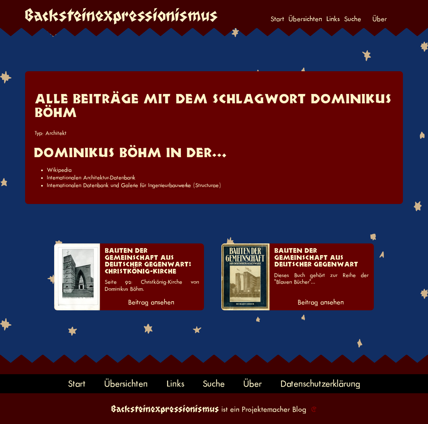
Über (379, 19)
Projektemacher (266, 409)
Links (333, 19)
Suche (352, 19)
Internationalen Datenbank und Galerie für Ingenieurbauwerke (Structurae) (134, 185)
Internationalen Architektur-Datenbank (91, 177)
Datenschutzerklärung (320, 383)
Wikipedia (59, 170)
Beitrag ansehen (151, 302)
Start (277, 19)
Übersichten (305, 19)
